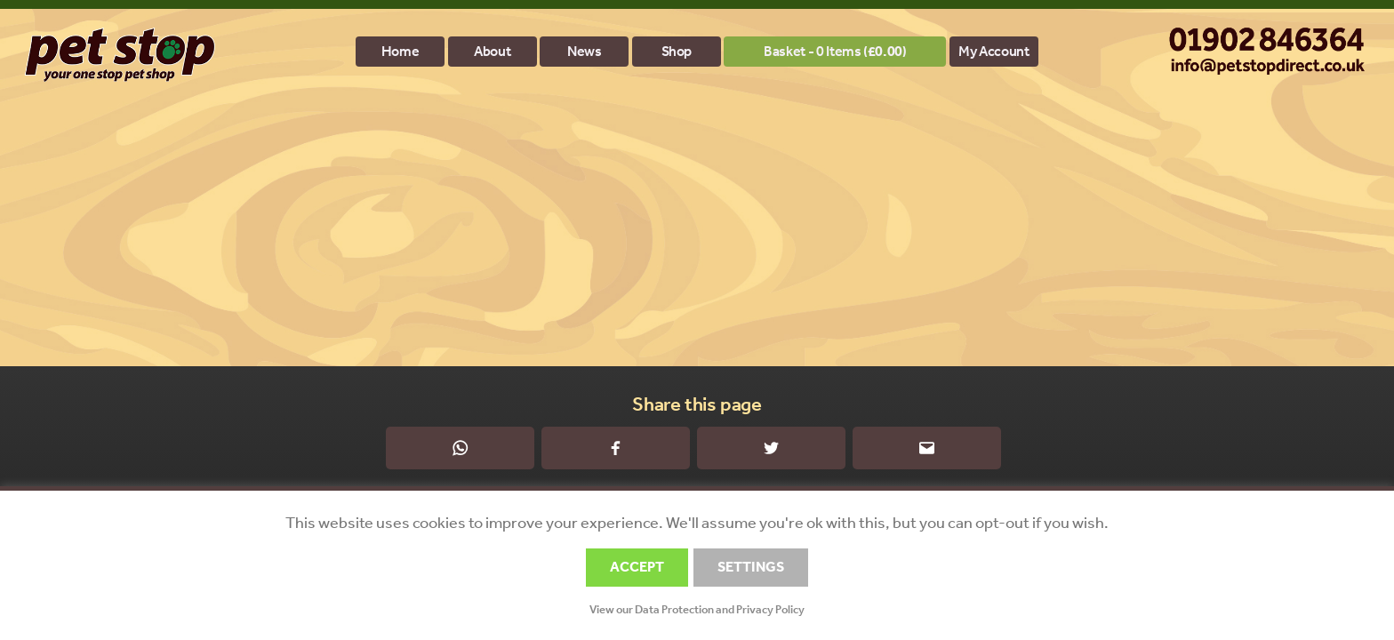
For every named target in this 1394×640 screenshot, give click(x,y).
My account (993, 51)
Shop (677, 51)
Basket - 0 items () (835, 51)
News (584, 51)
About (492, 51)
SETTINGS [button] (750, 566)
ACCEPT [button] (637, 566)
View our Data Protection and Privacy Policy (697, 609)
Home (400, 51)
